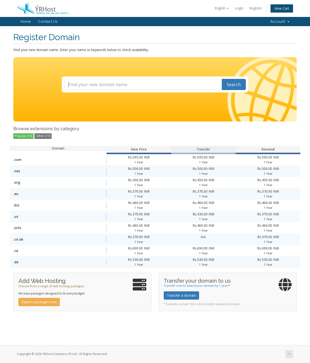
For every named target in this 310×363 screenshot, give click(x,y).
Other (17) (43, 136)
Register (255, 8)
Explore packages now (39, 302)
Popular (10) (23, 136)
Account (279, 21)
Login (239, 8)
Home (26, 21)
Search (234, 84)
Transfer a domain (181, 295)
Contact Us (47, 21)
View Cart (281, 8)
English (222, 8)
